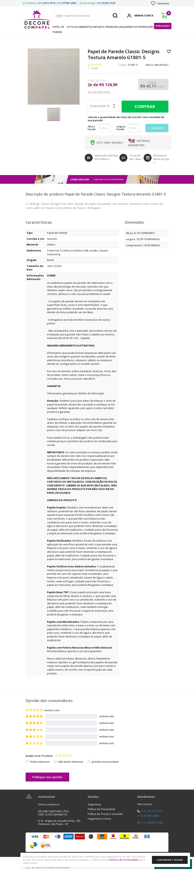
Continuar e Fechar (170, 859)
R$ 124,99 (108, 84)
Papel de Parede (58, 29)
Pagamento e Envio (99, 818)
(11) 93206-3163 (152, 822)
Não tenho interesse (70, 761)
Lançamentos (127, 27)
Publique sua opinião (47, 777)
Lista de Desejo (169, 51)
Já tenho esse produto (105, 761)
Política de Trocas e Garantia (105, 814)
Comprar (144, 107)
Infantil (99, 27)
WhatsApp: (97, 3)
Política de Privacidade (101, 809)
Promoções (146, 27)
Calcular (157, 128)
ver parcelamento (99, 92)
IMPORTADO (161, 65)
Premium (111, 27)
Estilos (72, 27)
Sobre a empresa (49, 804)
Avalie (94, 68)
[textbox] (86, 15)
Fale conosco (144, 804)
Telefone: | (50, 3)
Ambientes (85, 27)
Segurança (94, 804)
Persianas (163, 26)
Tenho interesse (40, 761)
